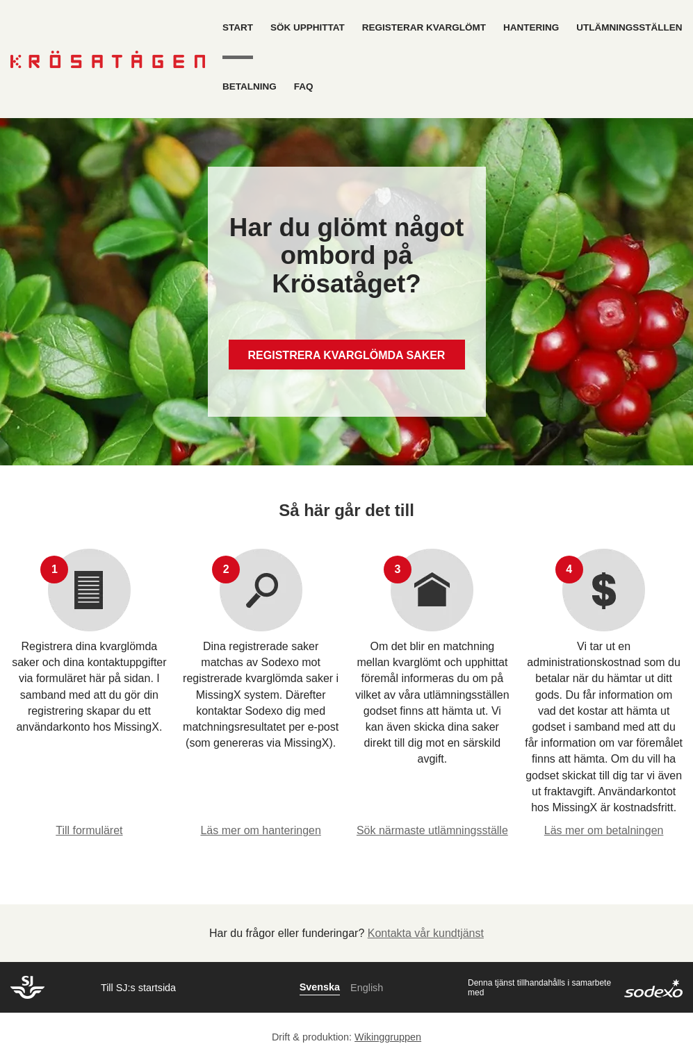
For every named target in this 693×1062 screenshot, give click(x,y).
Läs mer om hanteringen (260, 830)
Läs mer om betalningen (604, 830)
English (366, 987)
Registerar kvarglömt (424, 27)
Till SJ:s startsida (138, 987)
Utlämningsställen (629, 27)
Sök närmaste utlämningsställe (432, 830)
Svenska (320, 987)
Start (237, 27)
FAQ (303, 86)
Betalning (249, 86)
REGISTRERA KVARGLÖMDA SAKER (347, 355)
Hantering (531, 27)
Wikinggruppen (387, 1037)
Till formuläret (89, 830)
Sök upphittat (307, 27)
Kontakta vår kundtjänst (426, 933)
